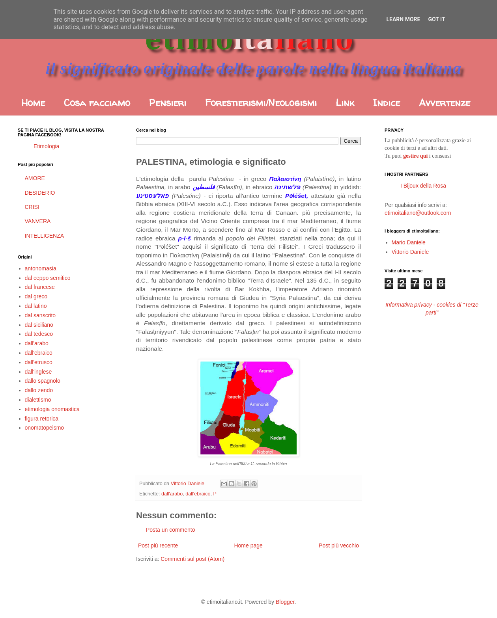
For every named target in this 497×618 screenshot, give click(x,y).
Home (33, 102)
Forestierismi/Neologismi (261, 102)
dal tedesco (39, 334)
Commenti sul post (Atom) (192, 559)
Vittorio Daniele (410, 252)
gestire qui (415, 156)
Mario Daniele (409, 242)
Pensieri (167, 102)
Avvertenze (444, 102)
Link (345, 102)
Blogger (285, 602)
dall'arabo (172, 494)
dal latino (36, 306)
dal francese (40, 287)
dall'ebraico (197, 494)
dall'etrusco (38, 362)
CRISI (32, 207)
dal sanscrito (40, 315)
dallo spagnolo (42, 381)
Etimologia (46, 146)
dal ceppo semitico (48, 278)
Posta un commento (170, 530)
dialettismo (38, 399)
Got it (436, 19)
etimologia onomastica (52, 409)
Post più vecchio (339, 545)
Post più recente (158, 545)
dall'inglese (38, 372)
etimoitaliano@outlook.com (418, 213)
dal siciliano (39, 325)
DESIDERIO (40, 193)
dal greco (36, 296)
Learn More (403, 19)
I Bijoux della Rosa (423, 185)
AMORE (35, 178)
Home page (248, 545)
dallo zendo (39, 390)
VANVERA (38, 221)
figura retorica (42, 418)
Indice (386, 102)
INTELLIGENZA (44, 236)
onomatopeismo (44, 427)
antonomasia (40, 268)
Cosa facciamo (97, 102)
